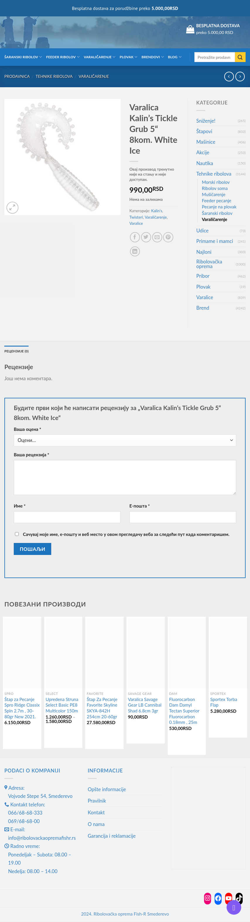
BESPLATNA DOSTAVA (218, 25)
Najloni (204, 252)
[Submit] (240, 57)
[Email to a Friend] (157, 237)
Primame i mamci (214, 241)
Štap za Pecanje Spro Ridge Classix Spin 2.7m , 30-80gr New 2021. (22, 708)
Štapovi (204, 131)
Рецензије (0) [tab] (17, 351)
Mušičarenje (213, 194)
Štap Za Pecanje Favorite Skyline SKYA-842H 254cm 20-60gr (102, 708)
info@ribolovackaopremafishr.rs (42, 838)
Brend (202, 308)
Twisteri (136, 217)
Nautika (204, 163)
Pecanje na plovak (219, 206)
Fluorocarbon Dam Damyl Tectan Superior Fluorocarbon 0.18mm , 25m (184, 711)
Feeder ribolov (63, 57)
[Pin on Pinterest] (168, 237)
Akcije (202, 152)
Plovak (129, 57)
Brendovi (153, 57)
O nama (96, 824)
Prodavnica (17, 76)
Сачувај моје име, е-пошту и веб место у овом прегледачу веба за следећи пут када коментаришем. (126, 534)
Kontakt (96, 813)
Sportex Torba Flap (223, 702)
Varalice (136, 223)
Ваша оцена (27, 429)
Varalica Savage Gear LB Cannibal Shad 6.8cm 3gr (145, 705)
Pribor (203, 276)
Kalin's (156, 210)
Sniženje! (205, 121)
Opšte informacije (107, 789)
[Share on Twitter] (146, 237)
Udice (202, 230)
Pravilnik (97, 801)
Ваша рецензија (31, 454)
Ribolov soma (215, 188)
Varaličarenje (100, 57)
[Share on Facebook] (135, 237)
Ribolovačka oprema (209, 264)
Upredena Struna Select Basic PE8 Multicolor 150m (62, 705)
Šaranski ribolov (23, 57)
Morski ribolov (216, 182)
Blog (174, 57)
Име (20, 506)
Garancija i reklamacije (112, 836)
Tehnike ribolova (54, 76)
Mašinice (205, 142)
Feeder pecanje (217, 200)
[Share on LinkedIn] (135, 251)
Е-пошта (139, 506)
